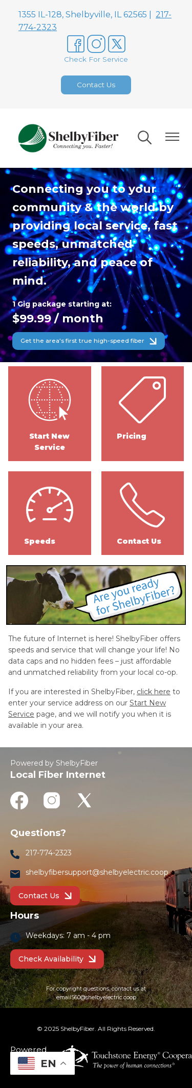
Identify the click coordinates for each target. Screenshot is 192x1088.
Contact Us (96, 85)
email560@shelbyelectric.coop (96, 997)
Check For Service (96, 59)
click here (153, 691)
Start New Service (49, 413)
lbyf (44, 872)
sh (30, 872)
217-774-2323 (49, 852)
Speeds (49, 512)
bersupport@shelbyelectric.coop (110, 872)
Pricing (142, 407)
